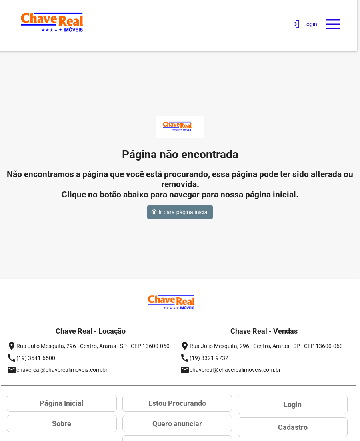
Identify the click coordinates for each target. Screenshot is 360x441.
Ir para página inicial (179, 212)
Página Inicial (62, 403)
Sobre (61, 423)
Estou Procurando (177, 403)
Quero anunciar (177, 423)
